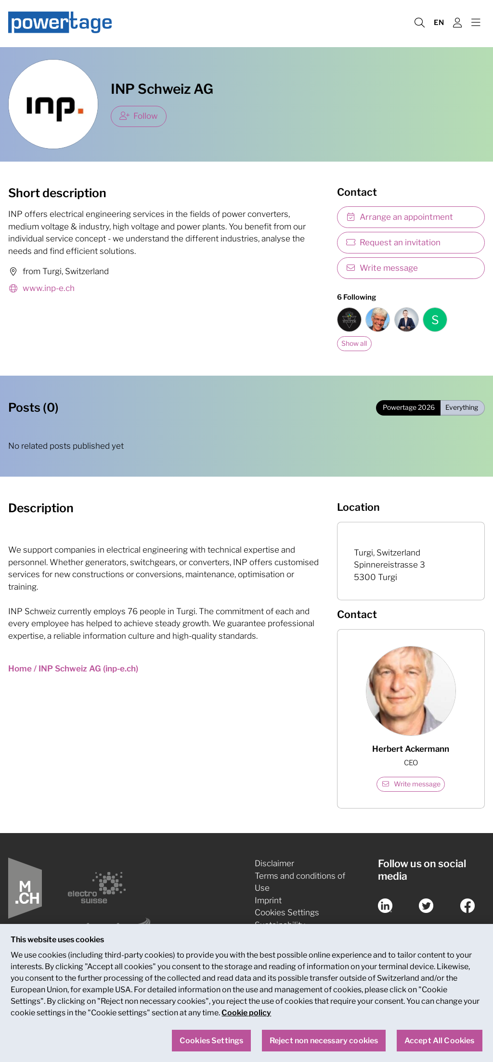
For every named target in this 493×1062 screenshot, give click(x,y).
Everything (461, 407)
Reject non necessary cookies (324, 1040)
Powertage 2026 (409, 407)
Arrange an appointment (400, 217)
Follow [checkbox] (138, 116)
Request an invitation (393, 242)
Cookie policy (246, 1013)
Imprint (268, 900)
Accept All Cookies (439, 1040)
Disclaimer (274, 863)
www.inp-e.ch (41, 288)
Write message (382, 268)
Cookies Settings (287, 912)
